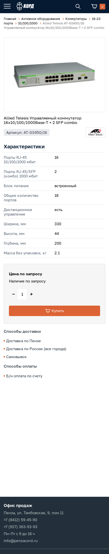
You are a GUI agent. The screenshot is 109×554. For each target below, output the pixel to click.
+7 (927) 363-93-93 (20, 526)
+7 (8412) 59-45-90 (20, 519)
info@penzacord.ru (21, 540)
